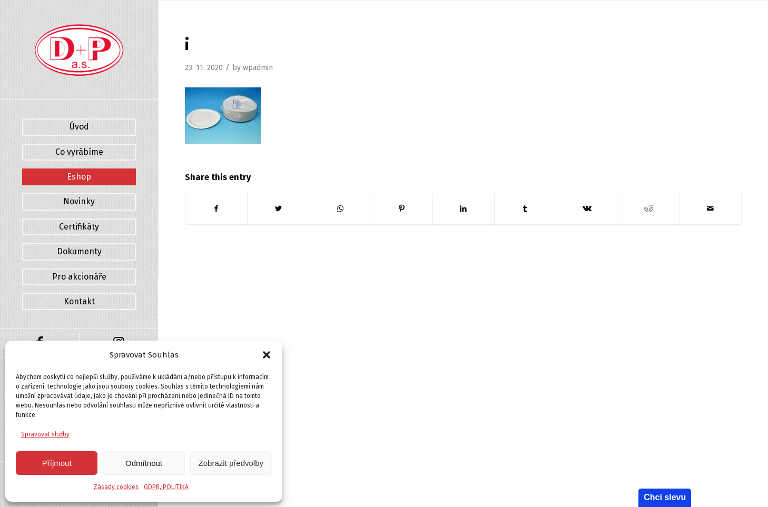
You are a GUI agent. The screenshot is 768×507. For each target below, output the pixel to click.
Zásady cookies (116, 487)
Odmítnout (143, 463)
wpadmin (258, 67)
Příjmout (57, 463)
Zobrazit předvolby (231, 463)
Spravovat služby (45, 434)
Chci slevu (665, 497)
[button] (266, 355)
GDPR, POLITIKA (166, 487)
